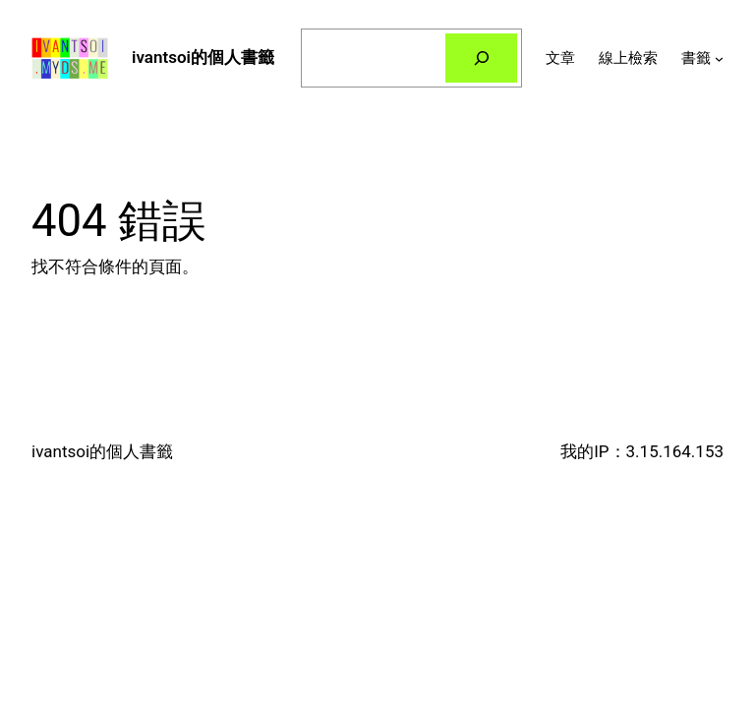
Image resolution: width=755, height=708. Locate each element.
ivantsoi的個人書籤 (203, 57)
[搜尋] (481, 58)
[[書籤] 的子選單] (719, 58)
